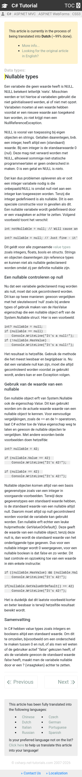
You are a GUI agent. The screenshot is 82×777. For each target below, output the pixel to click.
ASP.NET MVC (25, 14)
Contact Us (32, 773)
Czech (53, 717)
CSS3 (76, 14)
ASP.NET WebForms (54, 14)
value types (62, 247)
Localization (58, 773)
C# (9, 14)
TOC (72, 6)
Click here (16, 745)
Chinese (28, 717)
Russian (28, 733)
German (55, 722)
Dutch (26, 722)
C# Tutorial (24, 6)
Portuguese (58, 727)
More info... (31, 46)
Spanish (55, 733)
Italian (27, 727)
